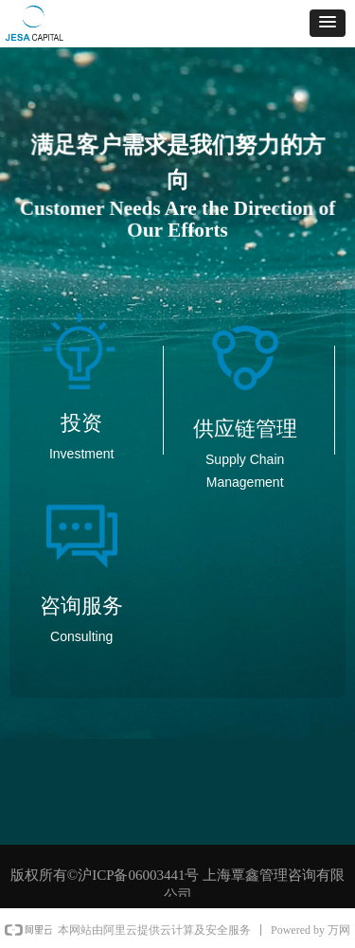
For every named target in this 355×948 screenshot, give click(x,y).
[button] (328, 23)
